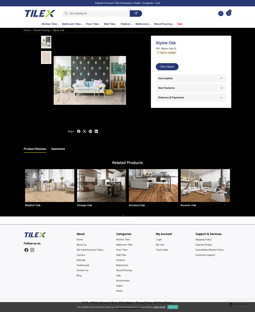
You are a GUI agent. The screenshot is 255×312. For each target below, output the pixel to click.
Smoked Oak (137, 205)
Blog (79, 275)
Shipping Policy (203, 239)
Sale (179, 24)
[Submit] (136, 13)
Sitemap (81, 260)
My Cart (160, 244)
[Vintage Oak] (101, 185)
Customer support (205, 255)
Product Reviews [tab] (35, 149)
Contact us (82, 270)
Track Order (162, 249)
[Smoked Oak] (153, 185)
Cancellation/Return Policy (209, 249)
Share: (71, 131)
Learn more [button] (159, 306)
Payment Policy (203, 244)
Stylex (192, 24)
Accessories (123, 280)
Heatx (208, 24)
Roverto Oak (188, 205)
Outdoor (127, 24)
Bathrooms (143, 24)
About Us (82, 244)
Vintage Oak (84, 205)
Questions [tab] (58, 149)
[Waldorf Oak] (49, 185)
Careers (81, 255)
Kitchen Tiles (50, 24)
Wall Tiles (109, 24)
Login (159, 239)
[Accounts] (220, 13)
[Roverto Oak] (205, 185)
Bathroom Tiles (72, 24)
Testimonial (83, 265)
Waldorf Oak (32, 205)
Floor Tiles (92, 24)
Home (80, 239)
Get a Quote (167, 66)
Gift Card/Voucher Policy (90, 249)
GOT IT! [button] (173, 307)
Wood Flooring (164, 24)
